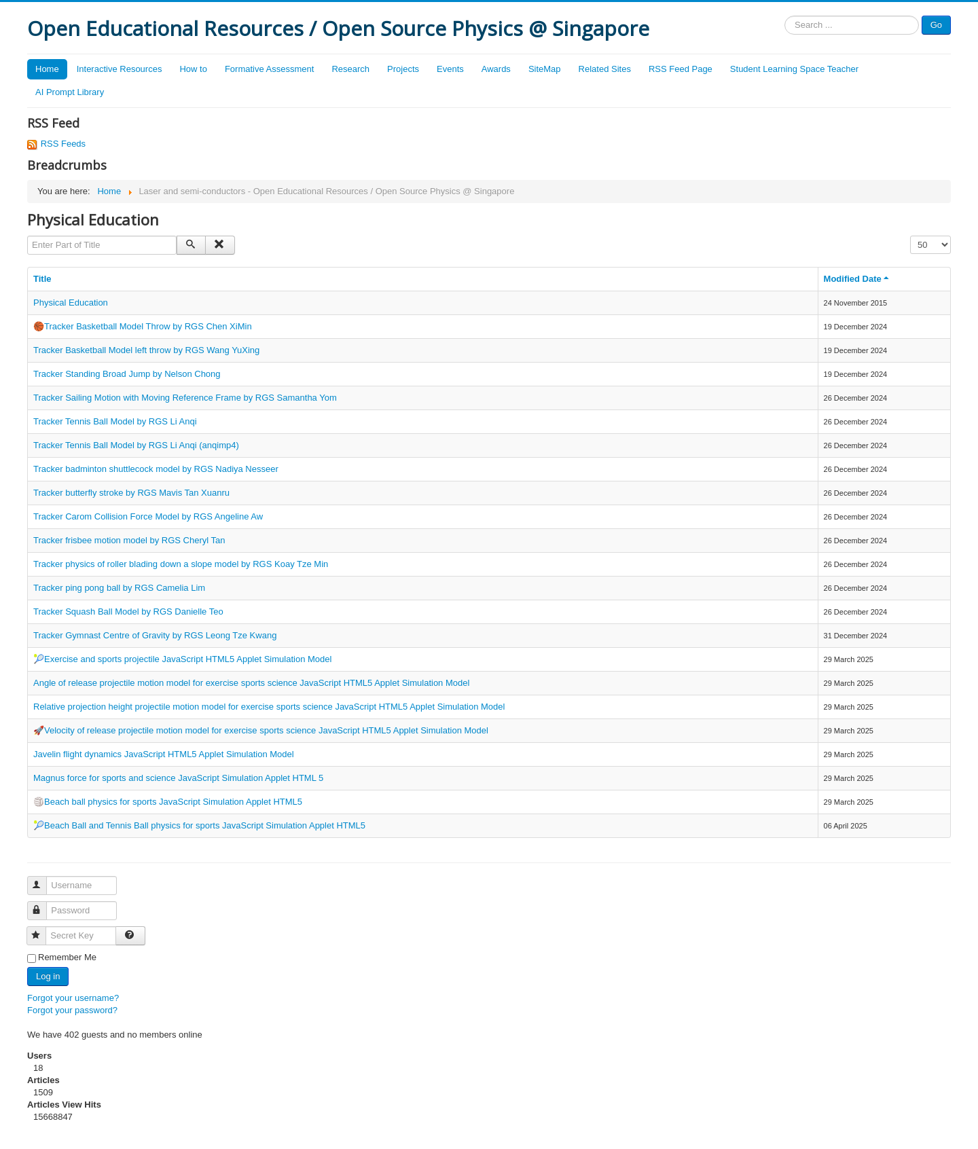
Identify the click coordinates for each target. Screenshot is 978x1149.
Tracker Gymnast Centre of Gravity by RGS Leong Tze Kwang (154, 635)
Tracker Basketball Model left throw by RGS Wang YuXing (146, 350)
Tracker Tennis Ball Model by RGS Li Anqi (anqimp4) (136, 445)
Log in (48, 976)
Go (936, 25)
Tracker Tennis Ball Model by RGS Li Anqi (115, 421)
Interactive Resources (119, 69)
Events (450, 69)
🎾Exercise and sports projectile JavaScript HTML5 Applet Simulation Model (182, 659)
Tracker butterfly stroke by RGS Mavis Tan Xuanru (131, 493)
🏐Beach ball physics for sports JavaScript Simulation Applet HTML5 (167, 802)
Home (47, 69)
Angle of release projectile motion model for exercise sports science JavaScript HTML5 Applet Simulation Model (251, 683)
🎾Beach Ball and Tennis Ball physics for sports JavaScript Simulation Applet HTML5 (199, 825)
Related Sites (605, 69)
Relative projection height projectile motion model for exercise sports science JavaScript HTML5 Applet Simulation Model (269, 706)
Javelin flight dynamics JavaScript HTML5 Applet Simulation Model (163, 754)
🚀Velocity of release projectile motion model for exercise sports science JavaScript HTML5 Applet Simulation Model (260, 730)
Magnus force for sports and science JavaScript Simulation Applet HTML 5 (178, 778)
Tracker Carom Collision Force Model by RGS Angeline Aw (148, 516)
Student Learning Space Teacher (794, 69)
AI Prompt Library (69, 92)
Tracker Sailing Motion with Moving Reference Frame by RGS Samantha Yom (185, 398)
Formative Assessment (269, 69)
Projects (403, 69)
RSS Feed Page (680, 69)
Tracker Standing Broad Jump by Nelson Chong (127, 374)
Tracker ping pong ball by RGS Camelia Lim (119, 588)
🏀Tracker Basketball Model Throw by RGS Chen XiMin (142, 326)
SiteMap (544, 69)
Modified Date (857, 279)
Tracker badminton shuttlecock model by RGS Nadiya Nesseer (155, 469)
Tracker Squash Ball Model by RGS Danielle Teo (128, 611)
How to (192, 69)
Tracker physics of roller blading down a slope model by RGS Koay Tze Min (180, 564)
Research (350, 69)
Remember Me (67, 957)
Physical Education (70, 302)
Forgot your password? (72, 1010)
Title (42, 279)
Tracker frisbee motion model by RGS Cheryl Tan (129, 540)
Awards (496, 69)
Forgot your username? (73, 998)
